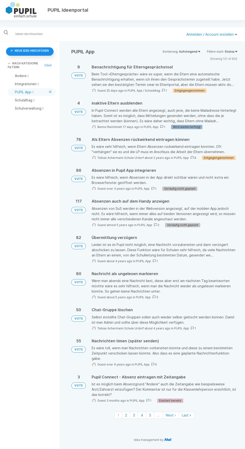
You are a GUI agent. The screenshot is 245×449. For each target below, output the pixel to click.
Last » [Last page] (186, 415)
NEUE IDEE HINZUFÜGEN (30, 50)
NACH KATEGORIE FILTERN (23, 65)
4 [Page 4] (142, 415)
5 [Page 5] (150, 415)
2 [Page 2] (126, 415)
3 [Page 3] (134, 415)
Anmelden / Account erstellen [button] (211, 34)
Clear (48, 65)
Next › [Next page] (171, 415)
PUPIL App (135, 90)
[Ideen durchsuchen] (32, 33)
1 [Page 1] (118, 415)
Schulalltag (152, 90)
